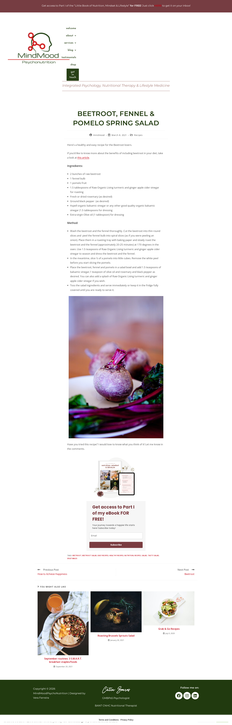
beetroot (76, 555)
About (125, 28)
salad (144, 555)
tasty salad (153, 555)
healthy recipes (116, 555)
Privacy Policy (126, 720)
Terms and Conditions (109, 720)
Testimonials (174, 28)
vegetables (72, 558)
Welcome (109, 28)
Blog (157, 28)
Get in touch (205, 28)
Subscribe (116, 544)
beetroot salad (89, 555)
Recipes (138, 135)
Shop (189, 28)
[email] (116, 536)
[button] (125, 28)
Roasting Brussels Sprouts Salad (116, 635)
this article (83, 157)
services (142, 28)
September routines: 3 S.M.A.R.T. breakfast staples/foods (63, 660)
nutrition (129, 555)
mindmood (99, 135)
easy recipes (103, 555)
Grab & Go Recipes (169, 628)
